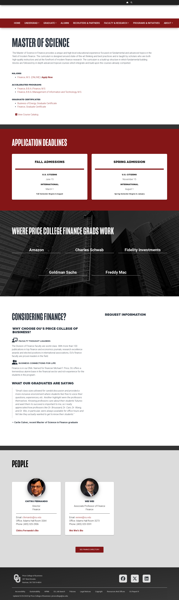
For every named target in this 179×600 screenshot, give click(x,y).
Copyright (99, 592)
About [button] (167, 23)
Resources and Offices (116, 592)
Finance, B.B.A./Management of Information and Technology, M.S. (49, 92)
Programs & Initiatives (146, 23)
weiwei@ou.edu (83, 517)
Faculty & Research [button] (115, 23)
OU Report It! (134, 592)
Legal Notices (85, 592)
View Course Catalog (26, 114)
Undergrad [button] (31, 23)
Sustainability (35, 592)
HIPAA (46, 592)
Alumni (65, 23)
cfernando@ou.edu (31, 517)
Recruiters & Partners (86, 23)
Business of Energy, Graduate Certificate (37, 103)
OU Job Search (59, 592)
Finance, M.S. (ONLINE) (28, 77)
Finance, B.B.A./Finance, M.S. (31, 88)
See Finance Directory (89, 550)
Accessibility (20, 592)
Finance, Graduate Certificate (31, 106)
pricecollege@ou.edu (59, 596)
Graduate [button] (49, 23)
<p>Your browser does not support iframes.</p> (136, 378)
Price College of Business (32, 576)
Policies (73, 592)
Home (17, 23)
